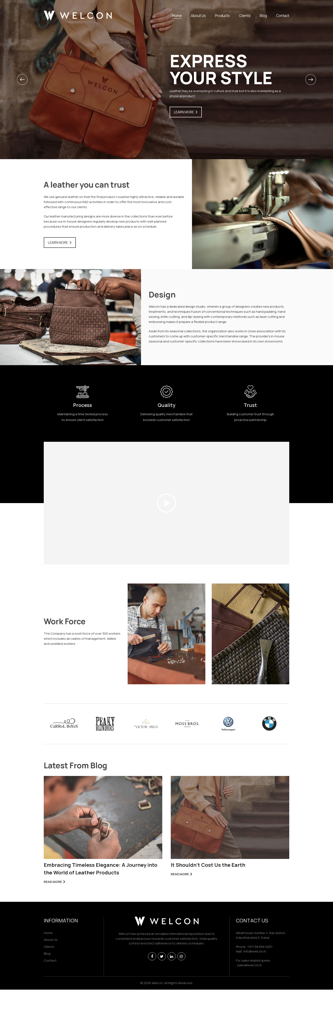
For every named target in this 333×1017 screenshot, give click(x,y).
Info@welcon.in (254, 951)
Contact (282, 15)
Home (177, 15)
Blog (263, 15)
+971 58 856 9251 (259, 946)
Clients (245, 15)
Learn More (184, 112)
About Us (198, 15)
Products (222, 15)
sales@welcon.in (249, 965)
